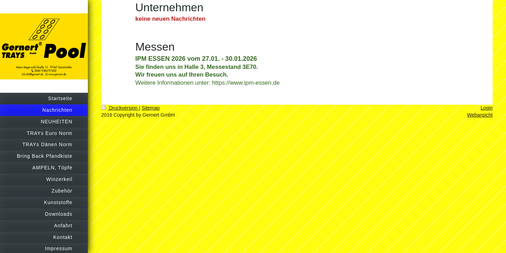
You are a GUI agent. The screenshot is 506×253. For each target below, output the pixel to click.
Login (487, 108)
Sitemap (151, 108)
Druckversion (120, 108)
